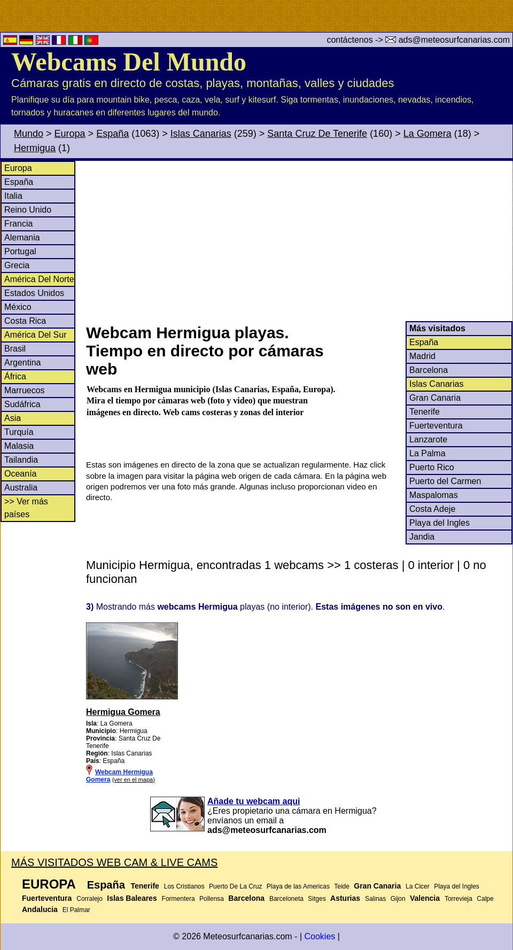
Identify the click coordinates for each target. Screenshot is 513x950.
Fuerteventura (436, 425)
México (18, 307)
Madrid (422, 356)
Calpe (485, 898)
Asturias (345, 898)
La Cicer (418, 886)
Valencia (425, 898)
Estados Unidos (34, 293)
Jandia (421, 536)
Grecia (16, 265)
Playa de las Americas (298, 886)
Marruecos (24, 390)
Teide (341, 886)
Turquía (19, 432)
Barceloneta (286, 898)
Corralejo (89, 898)
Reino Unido (27, 209)
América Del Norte (39, 279)
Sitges (316, 898)
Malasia (19, 445)
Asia (12, 418)
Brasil (15, 348)
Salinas (375, 898)
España (112, 133)
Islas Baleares (132, 898)
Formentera (178, 898)
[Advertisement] (298, 241)
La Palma (427, 453)
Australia (20, 487)
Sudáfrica (22, 404)
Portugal (20, 251)
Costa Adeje (432, 508)
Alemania (22, 237)
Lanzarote (428, 439)
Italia (13, 195)
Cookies (319, 936)
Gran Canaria (435, 397)
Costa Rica (25, 320)
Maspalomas (433, 495)
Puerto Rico (431, 467)
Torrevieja (458, 898)
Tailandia (21, 459)
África (15, 376)
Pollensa (211, 898)
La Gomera (427, 133)
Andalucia (40, 909)
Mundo (28, 133)
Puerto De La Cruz (235, 886)
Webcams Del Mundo (128, 62)
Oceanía (20, 473)
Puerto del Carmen (445, 481)
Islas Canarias (200, 133)
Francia (18, 223)
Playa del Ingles (439, 522)
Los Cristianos (184, 886)
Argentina (22, 362)
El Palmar (76, 910)
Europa (70, 133)
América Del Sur (35, 334)
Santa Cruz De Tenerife (317, 133)
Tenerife (424, 411)
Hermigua (35, 148)
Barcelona (428, 370)
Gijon (398, 898)
